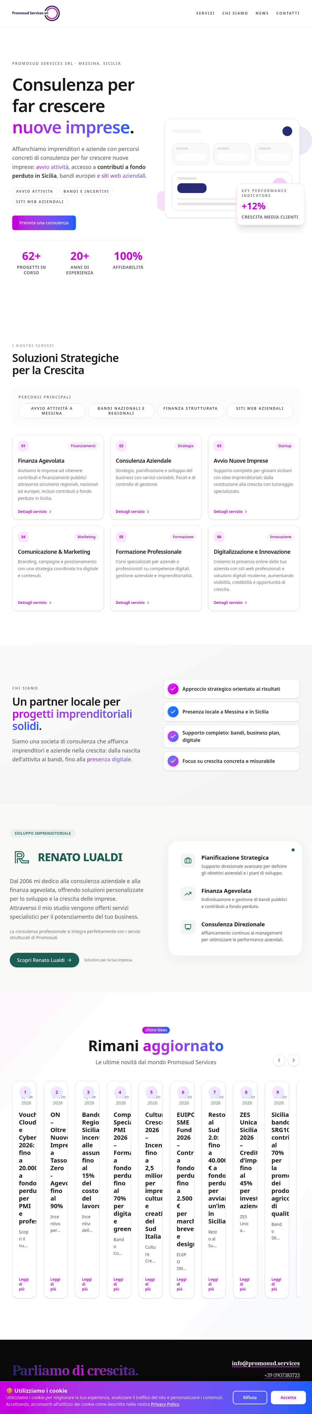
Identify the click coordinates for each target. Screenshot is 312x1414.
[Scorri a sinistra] (279, 1085)
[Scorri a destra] (294, 1085)
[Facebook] (175, 1340)
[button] (58, 479)
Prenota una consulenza (44, 223)
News (262, 13)
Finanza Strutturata (190, 408)
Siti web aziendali (260, 408)
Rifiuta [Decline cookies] (250, 1397)
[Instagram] (186, 1340)
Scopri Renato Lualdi (44, 984)
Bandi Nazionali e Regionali (121, 411)
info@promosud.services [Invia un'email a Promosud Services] (266, 1267)
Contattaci (283, 1296)
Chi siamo (235, 13)
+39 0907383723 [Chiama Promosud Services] (282, 1280)
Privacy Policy (165, 1404)
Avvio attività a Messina (52, 411)
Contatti (288, 13)
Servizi (205, 13)
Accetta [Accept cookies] (288, 1397)
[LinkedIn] (164, 1340)
